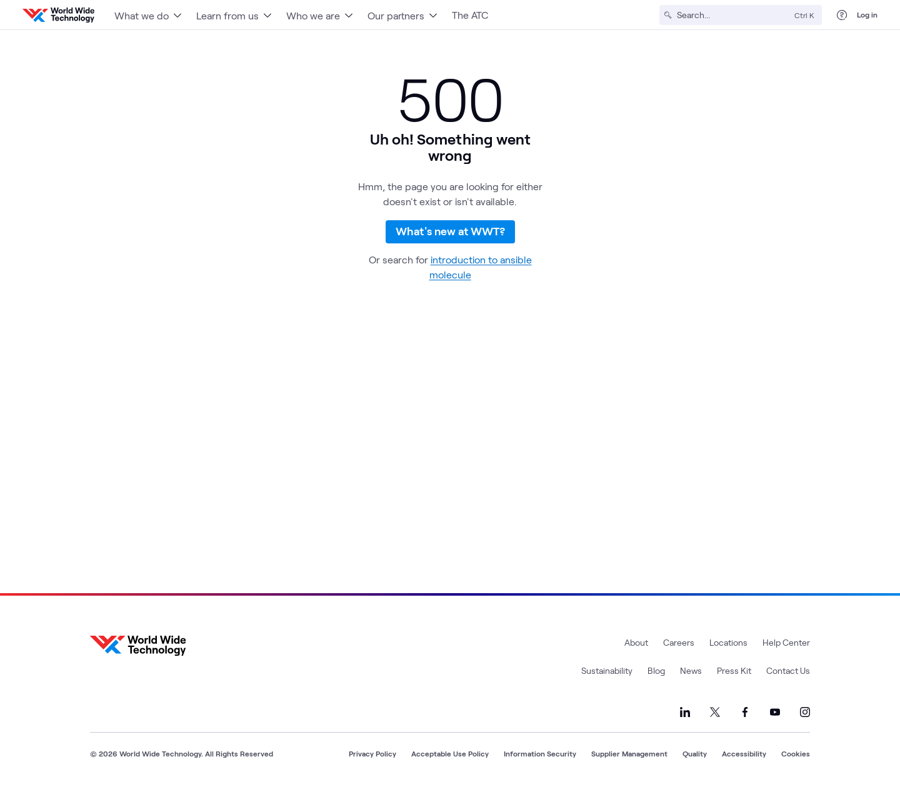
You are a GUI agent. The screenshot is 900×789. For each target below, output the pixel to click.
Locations (728, 642)
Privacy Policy (372, 753)
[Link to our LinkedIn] (685, 712)
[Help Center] (842, 15)
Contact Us (788, 670)
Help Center (786, 642)
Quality (694, 753)
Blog (656, 670)
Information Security (540, 753)
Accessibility (744, 753)
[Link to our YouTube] (775, 712)
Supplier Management (629, 753)
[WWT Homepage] (58, 15)
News (691, 670)
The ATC (470, 15)
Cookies (795, 753)
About (636, 642)
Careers (678, 642)
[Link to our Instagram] (805, 712)
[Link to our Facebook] (745, 712)
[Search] (733, 15)
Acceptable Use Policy (450, 753)
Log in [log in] (867, 14)
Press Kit (734, 670)
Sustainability (606, 670)
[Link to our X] (715, 712)
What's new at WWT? (450, 240)
